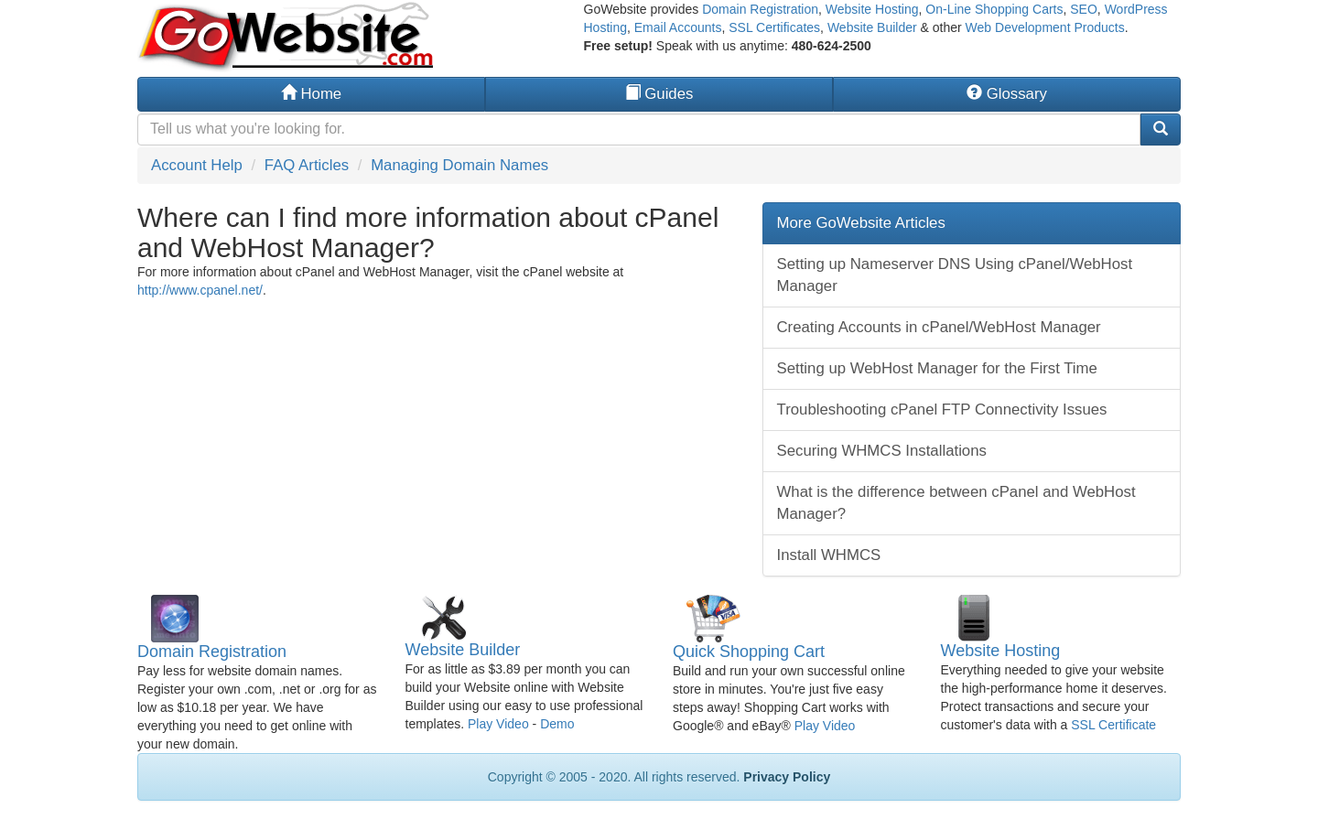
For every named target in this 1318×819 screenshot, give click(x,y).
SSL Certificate (1113, 724)
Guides (659, 93)
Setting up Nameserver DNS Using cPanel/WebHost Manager (955, 275)
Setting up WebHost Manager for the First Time (937, 368)
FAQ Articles (307, 165)
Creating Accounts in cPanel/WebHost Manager (939, 327)
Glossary (1007, 93)
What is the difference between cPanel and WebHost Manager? (956, 503)
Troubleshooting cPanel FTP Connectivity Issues (942, 409)
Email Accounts (678, 27)
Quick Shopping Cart (749, 651)
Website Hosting (872, 9)
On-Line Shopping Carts (994, 9)
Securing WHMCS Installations (882, 450)
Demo (557, 724)
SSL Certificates (774, 27)
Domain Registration (760, 9)
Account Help (197, 165)
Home (311, 93)
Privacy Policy (786, 777)
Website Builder (872, 27)
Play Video (498, 724)
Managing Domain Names (459, 165)
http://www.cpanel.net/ (200, 290)
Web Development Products (1045, 27)
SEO (1083, 9)
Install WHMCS (829, 555)
